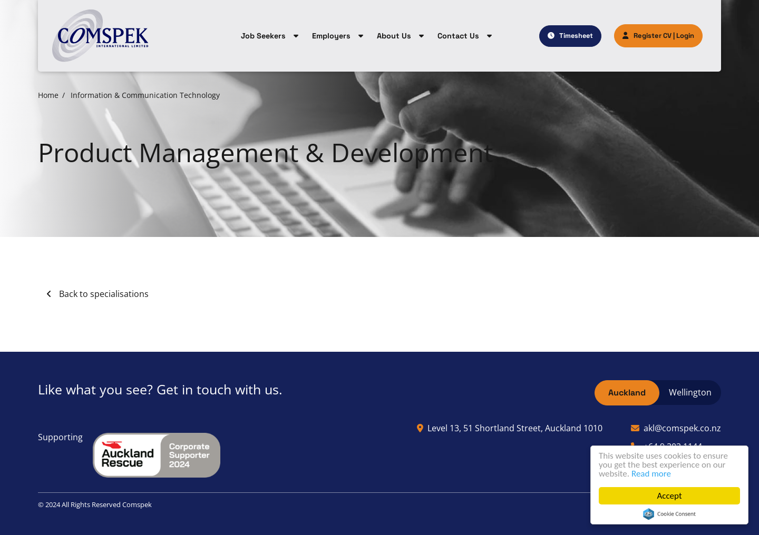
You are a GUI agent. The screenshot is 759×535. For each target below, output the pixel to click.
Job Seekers (263, 36)
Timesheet (576, 35)
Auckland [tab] (627, 392)
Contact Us (458, 36)
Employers (331, 36)
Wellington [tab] (690, 392)
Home (48, 95)
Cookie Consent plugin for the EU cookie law (669, 514)
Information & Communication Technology (145, 95)
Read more (651, 473)
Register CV (647, 35)
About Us (394, 36)
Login (685, 35)
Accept (669, 495)
